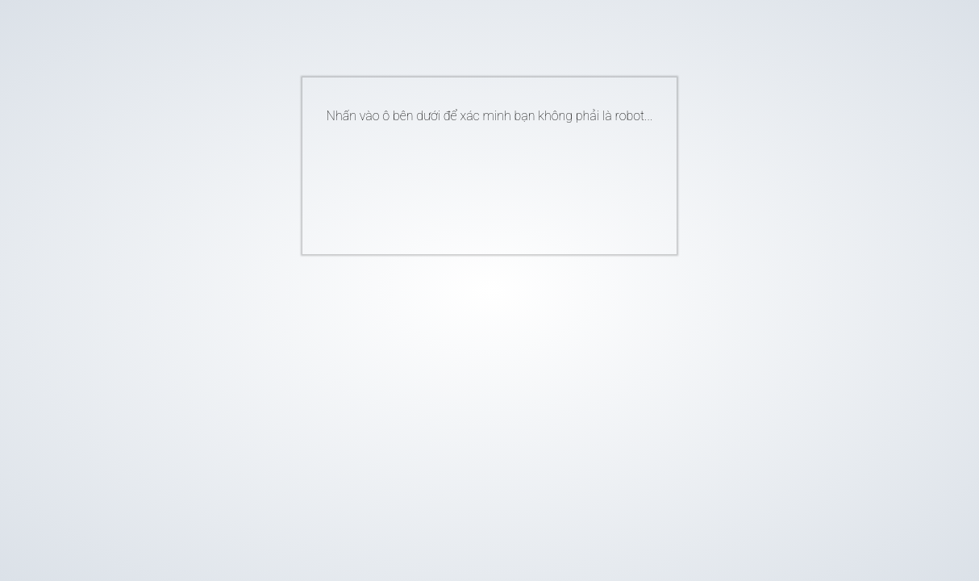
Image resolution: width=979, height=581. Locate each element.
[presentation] (465, 182)
